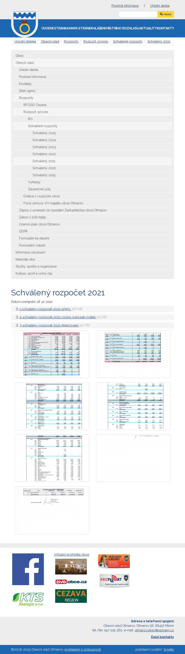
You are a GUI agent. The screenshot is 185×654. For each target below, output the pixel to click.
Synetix (169, 649)
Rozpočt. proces (95, 41)
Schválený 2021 (158, 41)
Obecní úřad (50, 41)
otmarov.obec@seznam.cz (154, 630)
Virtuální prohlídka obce (71, 564)
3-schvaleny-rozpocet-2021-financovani (49, 325)
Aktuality (148, 28)
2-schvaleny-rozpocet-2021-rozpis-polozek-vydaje (57, 317)
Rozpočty (71, 41)
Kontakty (165, 28)
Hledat (165, 14)
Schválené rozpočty (127, 41)
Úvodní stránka (55, 28)
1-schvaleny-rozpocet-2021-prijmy (45, 309)
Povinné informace (125, 5)
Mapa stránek (81, 28)
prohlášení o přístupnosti (82, 649)
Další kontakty (162, 637)
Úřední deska (159, 5)
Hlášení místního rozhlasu (116, 28)
